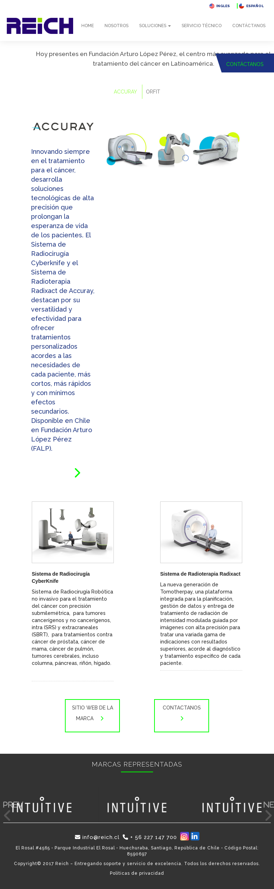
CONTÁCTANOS (244, 64)
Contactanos (182, 715)
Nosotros (116, 25)
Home (87, 25)
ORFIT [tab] (153, 92)
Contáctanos (248, 25)
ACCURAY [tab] (125, 92)
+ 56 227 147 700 (150, 837)
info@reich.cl (97, 837)
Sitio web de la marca (92, 715)
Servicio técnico (202, 25)
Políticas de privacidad (137, 873)
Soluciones (155, 25)
